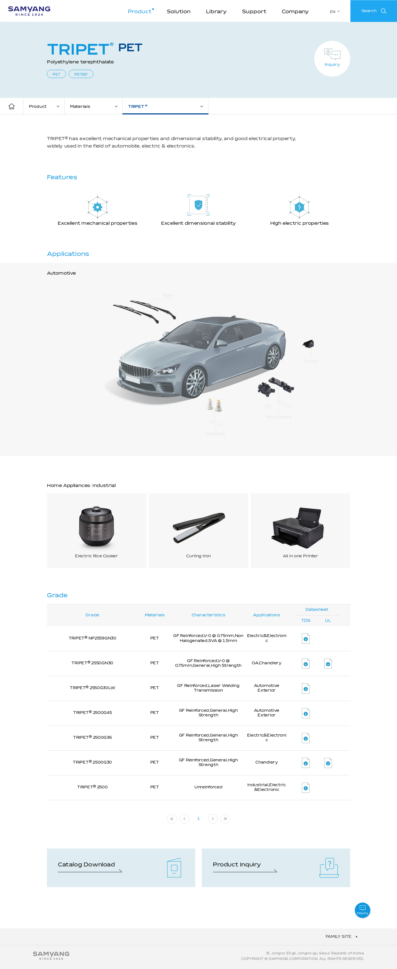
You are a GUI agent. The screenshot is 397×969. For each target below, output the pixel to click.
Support (254, 11)
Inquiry (332, 65)
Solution (179, 11)
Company (295, 11)
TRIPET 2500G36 (92, 738)
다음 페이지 (213, 819)
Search (369, 11)
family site (339, 937)
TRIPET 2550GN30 (92, 663)
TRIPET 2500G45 (92, 713)
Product (139, 11)
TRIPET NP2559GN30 (92, 638)
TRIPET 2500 (92, 787)
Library (216, 11)
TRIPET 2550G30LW (92, 688)
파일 (306, 638)
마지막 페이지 (225, 819)
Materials (80, 107)
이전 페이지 (184, 819)
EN (332, 12)
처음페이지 (172, 819)
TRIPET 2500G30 (92, 762)
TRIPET (137, 106)
